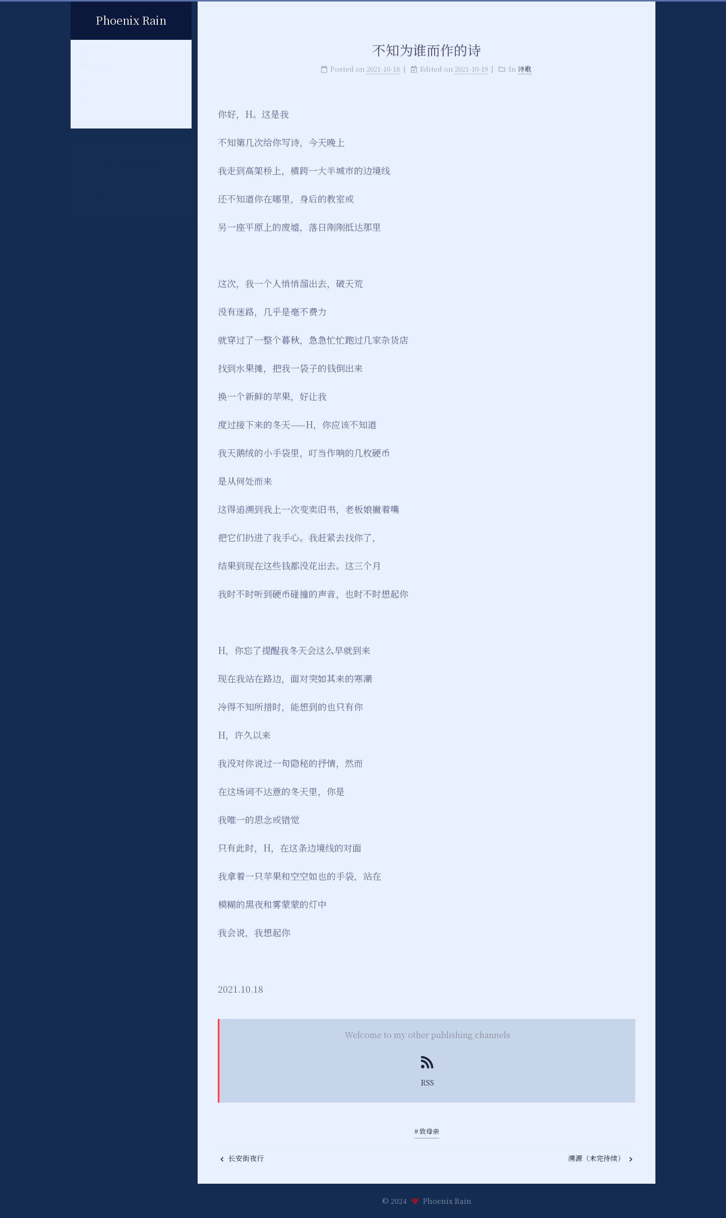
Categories (104, 90)
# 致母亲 (426, 1131)
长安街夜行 (242, 1158)
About (97, 54)
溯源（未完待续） (600, 1158)
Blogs (96, 72)
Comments (104, 108)
